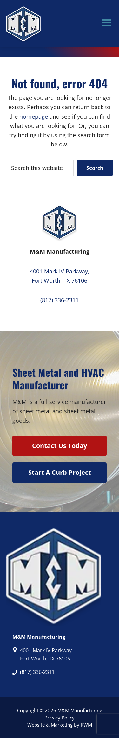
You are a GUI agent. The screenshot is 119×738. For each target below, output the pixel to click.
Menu (106, 24)
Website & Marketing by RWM (59, 724)
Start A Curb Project (59, 472)
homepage (33, 116)
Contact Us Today (59, 445)
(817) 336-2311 (59, 300)
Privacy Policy (59, 717)
